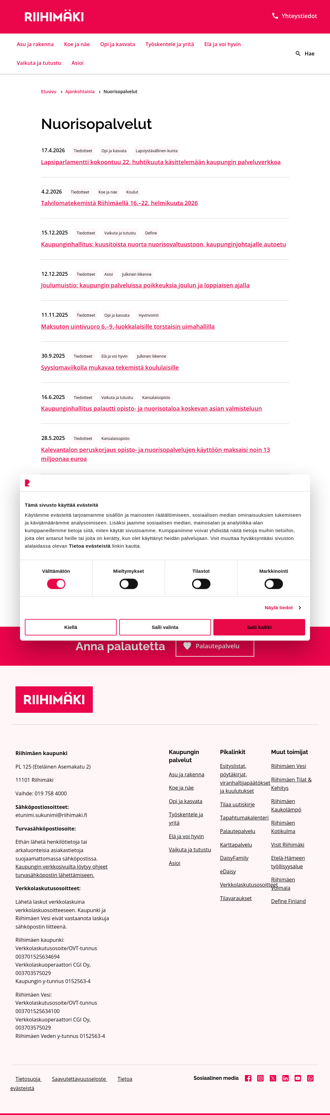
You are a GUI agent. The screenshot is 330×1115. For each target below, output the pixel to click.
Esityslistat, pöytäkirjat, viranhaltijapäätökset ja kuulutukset (242, 778)
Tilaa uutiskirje (237, 804)
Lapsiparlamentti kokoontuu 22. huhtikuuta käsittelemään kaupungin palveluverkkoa (161, 162)
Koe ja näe (77, 44)
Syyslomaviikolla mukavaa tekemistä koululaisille (110, 367)
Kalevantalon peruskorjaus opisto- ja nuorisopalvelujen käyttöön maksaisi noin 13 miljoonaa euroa (155, 454)
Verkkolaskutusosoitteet (242, 884)
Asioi (77, 62)
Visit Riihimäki (287, 844)
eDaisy (228, 871)
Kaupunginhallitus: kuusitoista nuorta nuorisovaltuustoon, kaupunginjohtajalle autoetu (163, 244)
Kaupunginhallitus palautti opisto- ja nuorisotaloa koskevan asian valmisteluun (151, 408)
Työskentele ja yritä (169, 44)
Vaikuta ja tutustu (39, 62)
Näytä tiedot (279, 607)
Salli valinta (165, 627)
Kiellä (70, 627)
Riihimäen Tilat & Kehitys (291, 783)
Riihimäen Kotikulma (283, 827)
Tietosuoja (28, 1078)
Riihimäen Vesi (288, 766)
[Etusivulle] (62, 17)
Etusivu (49, 91)
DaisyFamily (234, 857)
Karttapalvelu (236, 844)
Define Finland (288, 901)
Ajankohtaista (80, 91)
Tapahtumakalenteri (242, 817)
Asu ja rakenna (35, 44)
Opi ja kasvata (117, 44)
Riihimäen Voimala (283, 883)
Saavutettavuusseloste (79, 1078)
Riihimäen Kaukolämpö (286, 805)
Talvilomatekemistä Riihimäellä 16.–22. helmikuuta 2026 (119, 203)
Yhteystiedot (294, 16)
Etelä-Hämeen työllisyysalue (288, 862)
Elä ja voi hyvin (222, 44)
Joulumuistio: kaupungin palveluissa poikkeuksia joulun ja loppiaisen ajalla (145, 285)
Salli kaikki (259, 627)
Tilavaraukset (236, 898)
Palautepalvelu (219, 648)
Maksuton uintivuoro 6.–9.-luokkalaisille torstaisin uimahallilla (128, 326)
